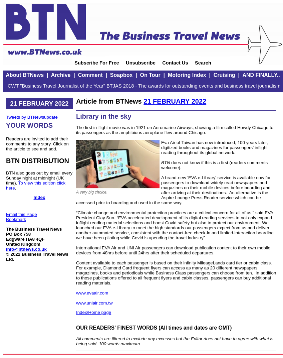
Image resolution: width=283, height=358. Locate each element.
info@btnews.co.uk (26, 249)
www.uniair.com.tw (94, 303)
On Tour (150, 75)
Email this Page (21, 214)
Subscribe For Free (96, 63)
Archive (61, 75)
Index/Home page (93, 312)
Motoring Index (187, 75)
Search (203, 63)
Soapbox (121, 75)
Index (39, 197)
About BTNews (25, 75)
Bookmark (16, 219)
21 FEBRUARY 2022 (175, 101)
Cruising (224, 75)
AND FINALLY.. (261, 75)
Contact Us (175, 63)
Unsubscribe (141, 63)
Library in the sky (103, 116)
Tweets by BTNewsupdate (32, 117)
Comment (90, 75)
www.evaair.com (92, 292)
